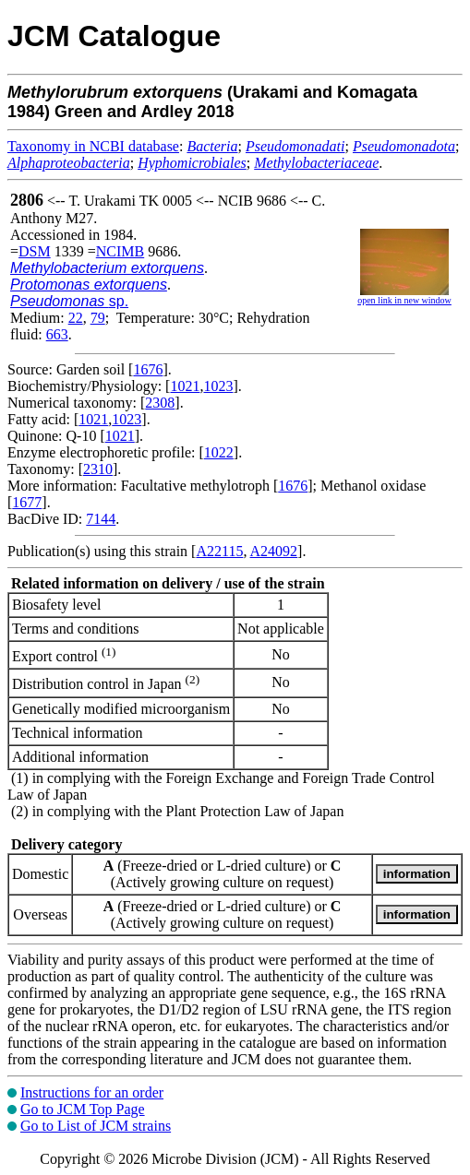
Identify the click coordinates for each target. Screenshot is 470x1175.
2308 (160, 402)
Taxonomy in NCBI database (93, 146)
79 (97, 318)
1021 (184, 386)
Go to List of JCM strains (95, 1125)
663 (57, 334)
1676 (148, 369)
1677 (27, 502)
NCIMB (120, 251)
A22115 (219, 551)
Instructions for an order (91, 1092)
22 (75, 318)
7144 (100, 519)
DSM (34, 251)
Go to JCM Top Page (82, 1109)
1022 (219, 452)
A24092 (274, 551)
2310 (98, 469)
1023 (218, 386)
